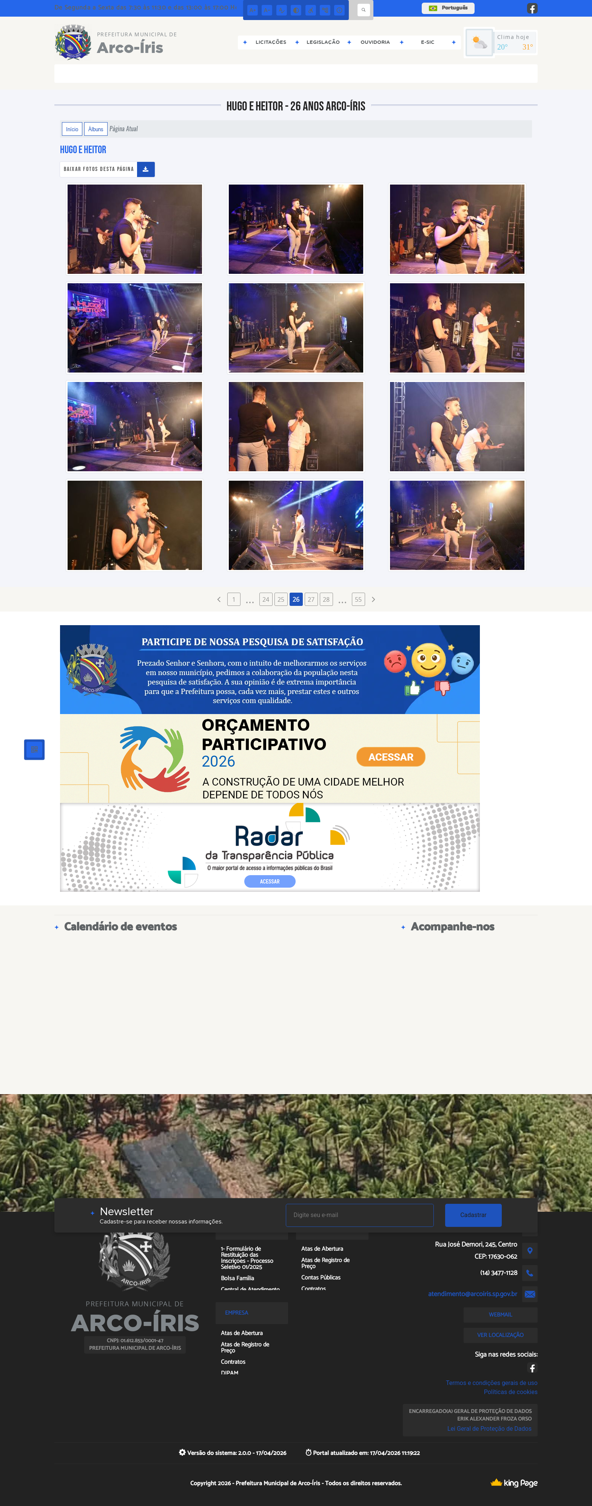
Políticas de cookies (511, 1392)
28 (326, 599)
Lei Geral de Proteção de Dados (489, 1428)
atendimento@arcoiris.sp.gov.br (472, 1294)
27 (311, 599)
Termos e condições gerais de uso (492, 1382)
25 (281, 599)
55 (358, 599)
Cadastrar (473, 1215)
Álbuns (95, 129)
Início (72, 129)
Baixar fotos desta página (99, 169)
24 (265, 599)
